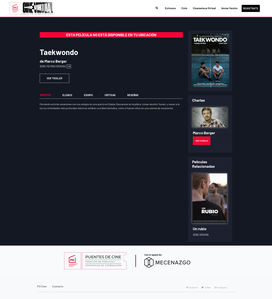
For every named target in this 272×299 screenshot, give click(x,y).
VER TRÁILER (54, 78)
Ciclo (184, 8)
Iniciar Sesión (229, 8)
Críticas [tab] (110, 95)
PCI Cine (42, 286)
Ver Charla (202, 140)
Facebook (192, 287)
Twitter (206, 287)
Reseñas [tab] (132, 95)
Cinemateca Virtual (204, 8)
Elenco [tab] (67, 95)
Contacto (57, 286)
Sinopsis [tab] (45, 94)
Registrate (250, 8)
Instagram (221, 287)
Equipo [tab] (88, 95)
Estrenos (170, 8)
